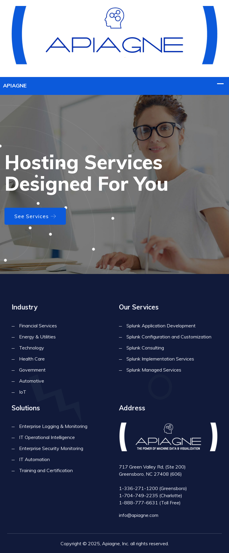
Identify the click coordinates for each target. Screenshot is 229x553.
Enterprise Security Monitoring (51, 448)
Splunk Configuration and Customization (168, 337)
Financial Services (38, 326)
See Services (35, 216)
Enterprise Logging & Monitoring (53, 426)
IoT (22, 392)
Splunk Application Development (161, 326)
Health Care (32, 359)
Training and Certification (46, 470)
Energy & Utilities (37, 337)
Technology (31, 348)
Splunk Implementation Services (160, 359)
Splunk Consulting (145, 348)
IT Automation (34, 459)
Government (32, 370)
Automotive (31, 381)
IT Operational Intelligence (47, 437)
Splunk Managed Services (153, 370)
